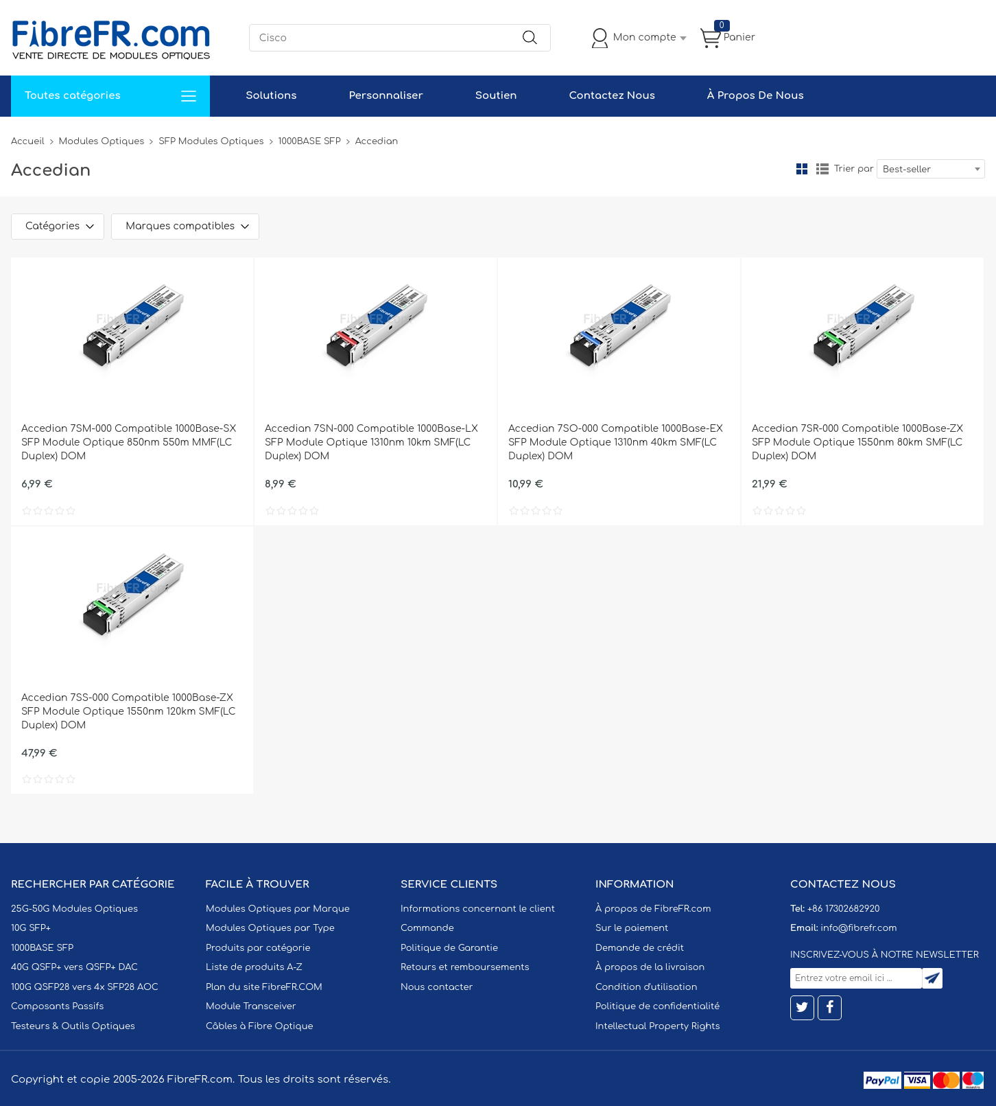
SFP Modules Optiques (210, 141)
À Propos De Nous (755, 96)
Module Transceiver (251, 1006)
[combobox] (931, 168)
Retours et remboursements (465, 967)
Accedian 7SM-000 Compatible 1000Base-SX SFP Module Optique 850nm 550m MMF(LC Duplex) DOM (128, 442)
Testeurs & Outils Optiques (73, 1026)
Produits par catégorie (258, 948)
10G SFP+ (31, 928)
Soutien (496, 96)
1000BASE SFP (309, 141)
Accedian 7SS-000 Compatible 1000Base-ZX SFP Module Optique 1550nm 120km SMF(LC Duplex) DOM (128, 711)
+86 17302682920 (843, 909)
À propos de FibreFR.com (653, 909)
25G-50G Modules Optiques (74, 909)
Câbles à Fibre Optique (259, 1026)
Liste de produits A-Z (254, 967)
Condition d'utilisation (646, 987)
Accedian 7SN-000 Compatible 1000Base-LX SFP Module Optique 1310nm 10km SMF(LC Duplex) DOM (371, 442)
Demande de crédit (639, 948)
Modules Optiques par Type (270, 928)
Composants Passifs (57, 1006)
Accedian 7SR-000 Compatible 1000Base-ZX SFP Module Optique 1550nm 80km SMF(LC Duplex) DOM (857, 442)
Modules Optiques (102, 141)
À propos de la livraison (649, 967)
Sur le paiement (631, 928)
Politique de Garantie (449, 948)
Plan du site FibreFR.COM (264, 987)
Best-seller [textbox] (907, 169)
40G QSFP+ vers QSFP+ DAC (74, 967)
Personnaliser (385, 96)
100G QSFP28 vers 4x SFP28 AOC (84, 987)
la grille (802, 168)
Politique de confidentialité (657, 1006)
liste (822, 168)
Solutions (271, 96)
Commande (427, 928)
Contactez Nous (611, 96)
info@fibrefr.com (858, 928)
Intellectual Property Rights (657, 1026)
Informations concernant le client (478, 909)
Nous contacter (437, 987)
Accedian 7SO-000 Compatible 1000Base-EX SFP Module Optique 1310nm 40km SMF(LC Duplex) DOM (615, 442)
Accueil (28, 141)
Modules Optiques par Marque (278, 909)
